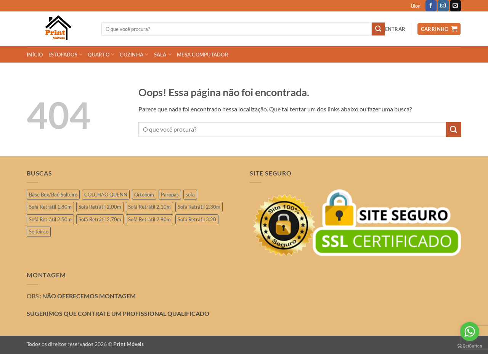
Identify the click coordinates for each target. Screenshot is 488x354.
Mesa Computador (202, 54)
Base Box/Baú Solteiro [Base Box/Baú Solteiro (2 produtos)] (53, 194)
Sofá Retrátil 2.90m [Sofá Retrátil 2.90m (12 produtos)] (149, 219)
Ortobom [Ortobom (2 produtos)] (144, 194)
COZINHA (134, 54)
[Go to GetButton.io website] (470, 346)
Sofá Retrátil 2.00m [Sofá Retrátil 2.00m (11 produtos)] (100, 207)
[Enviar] (378, 29)
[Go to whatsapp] (469, 331)
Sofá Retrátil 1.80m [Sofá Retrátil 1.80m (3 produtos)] (50, 207)
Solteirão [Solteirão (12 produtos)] (38, 231)
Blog (416, 6)
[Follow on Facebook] (431, 5)
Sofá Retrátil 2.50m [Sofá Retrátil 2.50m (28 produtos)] (50, 219)
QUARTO (101, 54)
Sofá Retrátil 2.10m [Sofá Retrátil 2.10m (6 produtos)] (149, 207)
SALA (163, 54)
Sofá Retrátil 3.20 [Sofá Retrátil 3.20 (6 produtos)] (197, 219)
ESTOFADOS (65, 54)
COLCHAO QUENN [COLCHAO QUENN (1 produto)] (105, 194)
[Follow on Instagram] (443, 5)
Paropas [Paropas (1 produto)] (170, 194)
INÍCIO (35, 54)
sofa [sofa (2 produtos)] (190, 194)
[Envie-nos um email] (455, 5)
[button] (395, 29)
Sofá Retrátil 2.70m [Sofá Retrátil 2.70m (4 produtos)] (100, 219)
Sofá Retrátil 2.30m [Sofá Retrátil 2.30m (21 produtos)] (199, 207)
